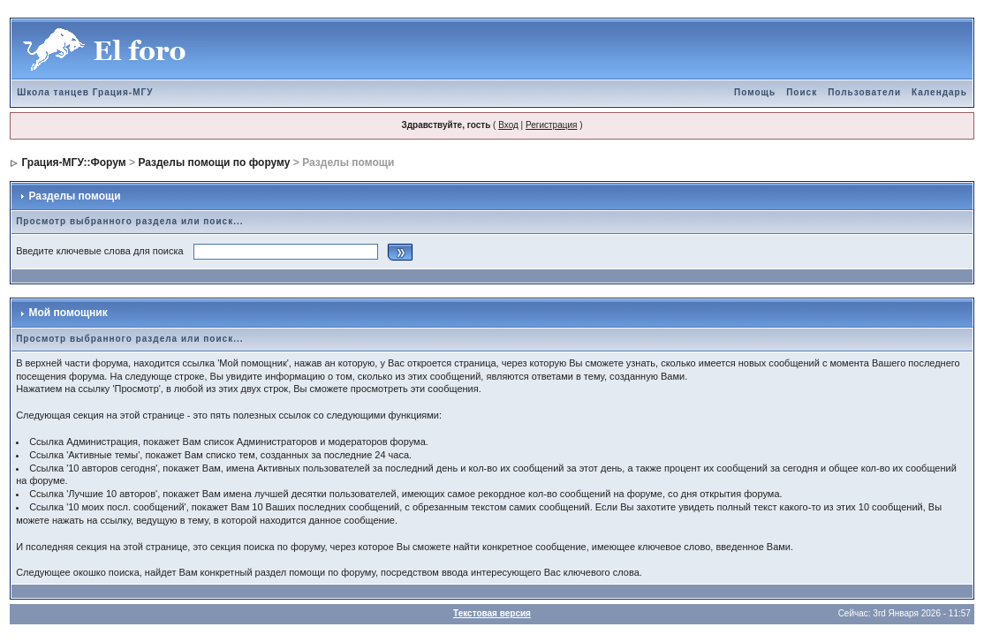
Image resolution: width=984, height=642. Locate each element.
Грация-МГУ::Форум (73, 162)
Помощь (755, 92)
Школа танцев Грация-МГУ (85, 92)
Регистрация (551, 125)
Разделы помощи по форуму (214, 162)
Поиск (801, 92)
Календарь (939, 92)
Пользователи (864, 92)
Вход (508, 125)
